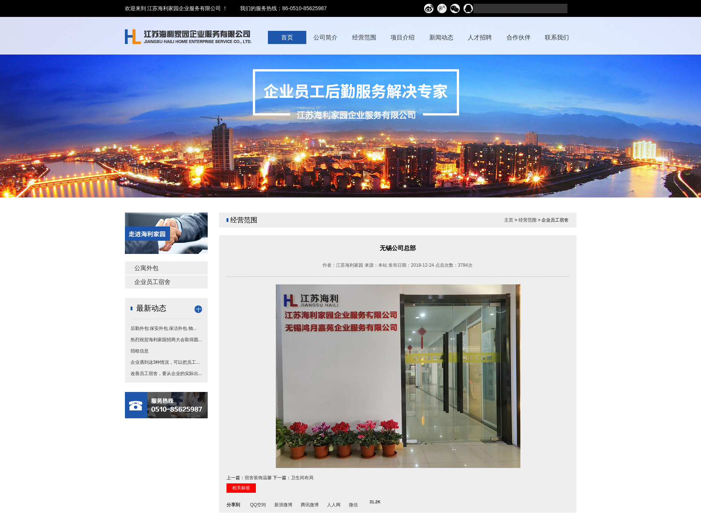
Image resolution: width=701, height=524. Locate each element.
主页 (508, 220)
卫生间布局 (302, 477)
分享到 (233, 503)
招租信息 (140, 351)
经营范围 (528, 220)
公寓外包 (146, 268)
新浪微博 (283, 503)
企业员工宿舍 (152, 282)
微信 (353, 503)
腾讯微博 (310, 503)
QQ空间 (258, 503)
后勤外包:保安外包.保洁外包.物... (164, 328)
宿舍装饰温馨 (258, 477)
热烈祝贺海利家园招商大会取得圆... (166, 339)
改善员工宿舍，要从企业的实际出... (166, 373)
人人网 (334, 503)
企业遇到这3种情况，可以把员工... (165, 362)
